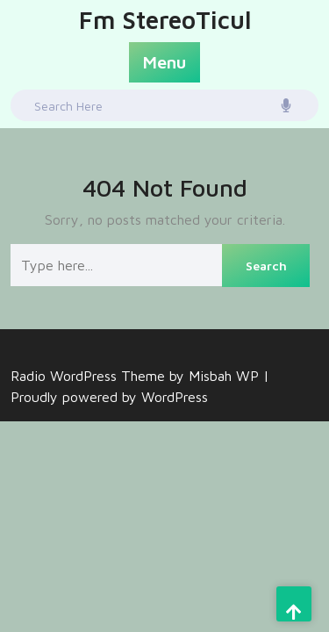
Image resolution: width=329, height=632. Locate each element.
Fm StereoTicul (165, 17)
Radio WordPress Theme (90, 376)
